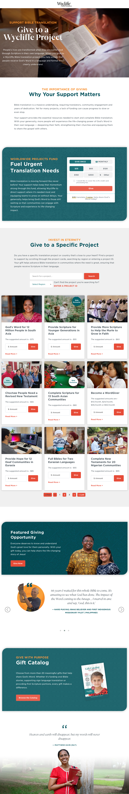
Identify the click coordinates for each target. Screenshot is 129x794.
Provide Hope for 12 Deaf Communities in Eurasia (19, 462)
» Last (81, 495)
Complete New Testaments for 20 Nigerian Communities (106, 462)
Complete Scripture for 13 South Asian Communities (63, 396)
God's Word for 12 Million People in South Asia (20, 330)
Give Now (18, 563)
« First (48, 495)
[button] (60, 632)
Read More (10, 354)
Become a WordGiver (105, 392)
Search (91, 276)
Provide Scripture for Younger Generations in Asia (63, 330)
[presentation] (8, 609)
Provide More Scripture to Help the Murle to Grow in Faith (106, 330)
